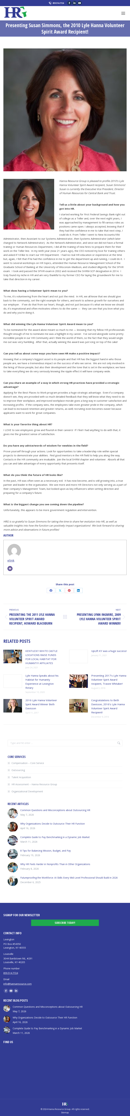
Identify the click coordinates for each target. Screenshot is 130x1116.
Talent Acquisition (21, 777)
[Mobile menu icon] (123, 13)
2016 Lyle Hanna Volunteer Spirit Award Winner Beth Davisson (41, 704)
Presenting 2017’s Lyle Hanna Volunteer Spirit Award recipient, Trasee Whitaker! (108, 679)
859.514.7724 (56, 3)
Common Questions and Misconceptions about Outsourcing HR (55, 810)
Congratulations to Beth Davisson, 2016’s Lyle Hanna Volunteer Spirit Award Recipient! (108, 706)
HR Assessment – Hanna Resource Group (34, 784)
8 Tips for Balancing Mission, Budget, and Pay (45, 850)
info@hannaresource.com (17, 983)
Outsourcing (18, 770)
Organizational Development (27, 791)
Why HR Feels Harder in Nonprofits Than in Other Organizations (55, 864)
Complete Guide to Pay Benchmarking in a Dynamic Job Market (55, 837)
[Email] (10, 568)
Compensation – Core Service (28, 763)
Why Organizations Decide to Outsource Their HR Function (52, 823)
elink (10, 560)
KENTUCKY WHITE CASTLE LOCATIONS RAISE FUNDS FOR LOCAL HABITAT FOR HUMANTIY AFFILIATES (41, 657)
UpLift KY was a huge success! (109, 651)
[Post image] (12, 656)
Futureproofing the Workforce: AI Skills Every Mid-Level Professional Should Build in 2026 (69, 877)
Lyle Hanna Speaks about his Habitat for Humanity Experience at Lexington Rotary (42, 681)
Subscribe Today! (65, 923)
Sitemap (65, 1112)
